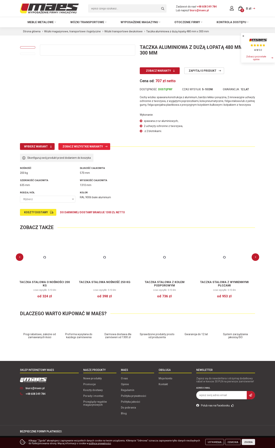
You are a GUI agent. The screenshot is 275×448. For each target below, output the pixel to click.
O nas (124, 378)
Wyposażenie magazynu (139, 22)
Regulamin (127, 390)
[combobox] (47, 199)
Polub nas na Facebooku (215, 405)
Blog (124, 413)
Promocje (89, 384)
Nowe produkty (92, 378)
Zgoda (248, 442)
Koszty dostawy (36, 212)
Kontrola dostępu (231, 22)
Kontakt (163, 384)
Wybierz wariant (36, 146)
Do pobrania (128, 407)
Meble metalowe (41, 22)
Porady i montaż (93, 395)
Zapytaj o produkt (202, 70)
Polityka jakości (130, 401)
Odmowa (233, 442)
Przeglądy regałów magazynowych (95, 403)
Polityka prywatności (133, 395)
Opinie (125, 384)
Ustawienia (215, 442)
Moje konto (165, 378)
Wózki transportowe (87, 22)
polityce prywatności (100, 443)
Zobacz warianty (158, 70)
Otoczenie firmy (187, 22)
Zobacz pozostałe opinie (256, 58)
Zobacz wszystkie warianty (83, 146)
